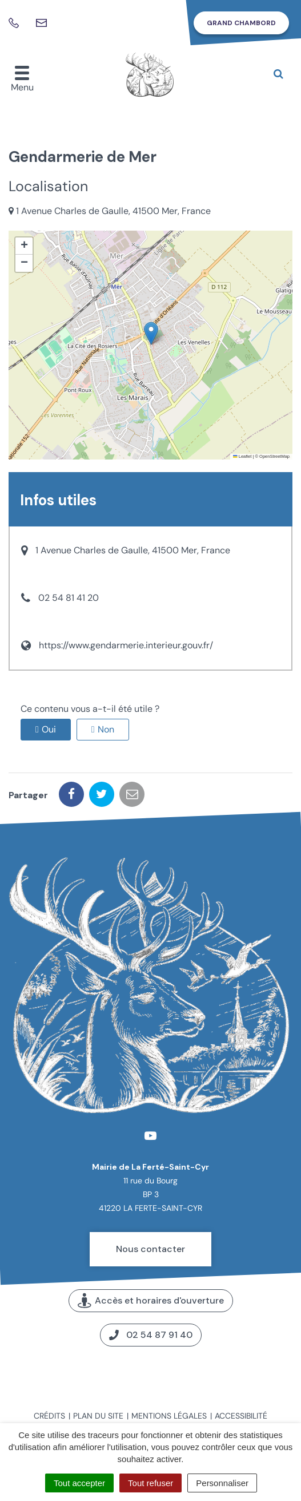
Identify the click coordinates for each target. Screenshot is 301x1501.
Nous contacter (150, 1249)
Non (106, 729)
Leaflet (242, 456)
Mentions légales (169, 1416)
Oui (49, 729)
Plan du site (98, 1416)
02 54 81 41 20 (68, 598)
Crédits (49, 1416)
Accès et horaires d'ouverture (151, 1301)
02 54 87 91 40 (150, 1335)
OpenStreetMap (274, 456)
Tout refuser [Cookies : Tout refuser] (150, 1483)
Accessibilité (241, 1416)
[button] (151, 333)
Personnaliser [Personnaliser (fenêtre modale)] (222, 1483)
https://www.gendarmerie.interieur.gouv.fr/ (126, 645)
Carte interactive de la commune (150, 1373)
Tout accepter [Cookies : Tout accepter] (79, 1483)
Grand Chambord (241, 22)
